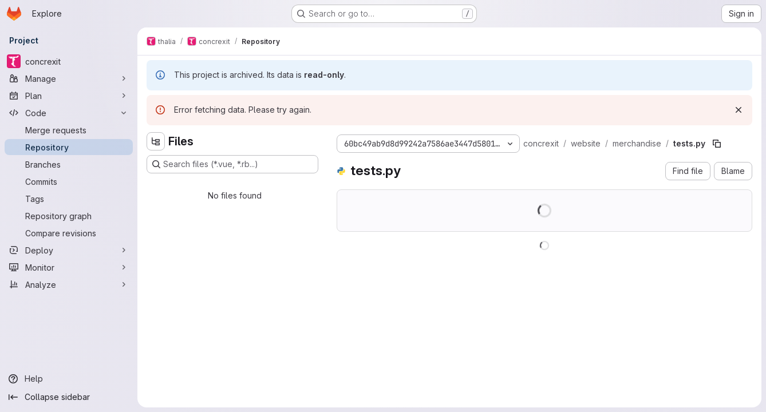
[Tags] (69, 199)
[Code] (69, 113)
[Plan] (69, 96)
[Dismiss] (738, 110)
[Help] (69, 379)
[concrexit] (69, 61)
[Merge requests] (69, 130)
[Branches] (69, 164)
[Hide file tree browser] (156, 141)
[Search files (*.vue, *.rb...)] (232, 164)
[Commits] (69, 181)
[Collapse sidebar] (69, 397)
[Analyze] (69, 284)
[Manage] (69, 78)
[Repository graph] (69, 216)
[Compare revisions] (69, 233)
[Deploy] (69, 250)
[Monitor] (69, 267)
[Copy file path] (717, 143)
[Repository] (69, 147)
